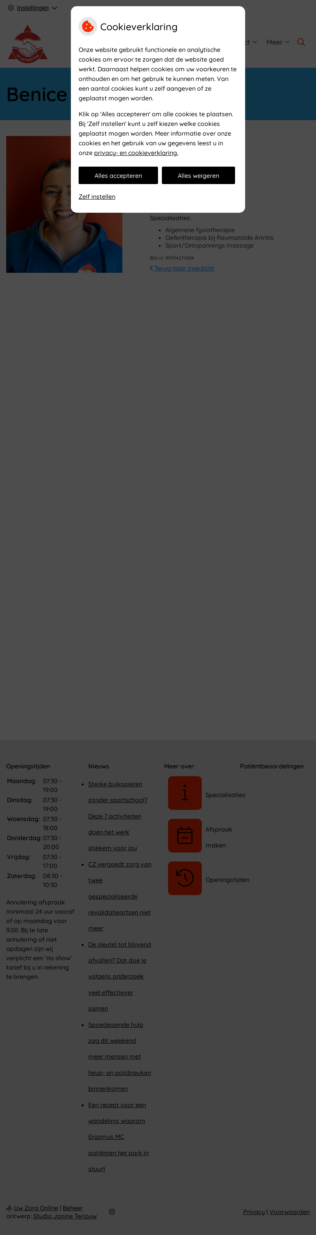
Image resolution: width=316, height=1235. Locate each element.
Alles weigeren (198, 175)
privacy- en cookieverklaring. (136, 153)
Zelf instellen (97, 196)
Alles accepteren (118, 175)
